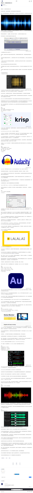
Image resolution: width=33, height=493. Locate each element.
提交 (30, 477)
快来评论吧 (2, 491)
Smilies (4, 471)
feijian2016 (6, 483)
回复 (30, 486)
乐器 (13, 253)
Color (3, 471)
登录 (2, 477)
